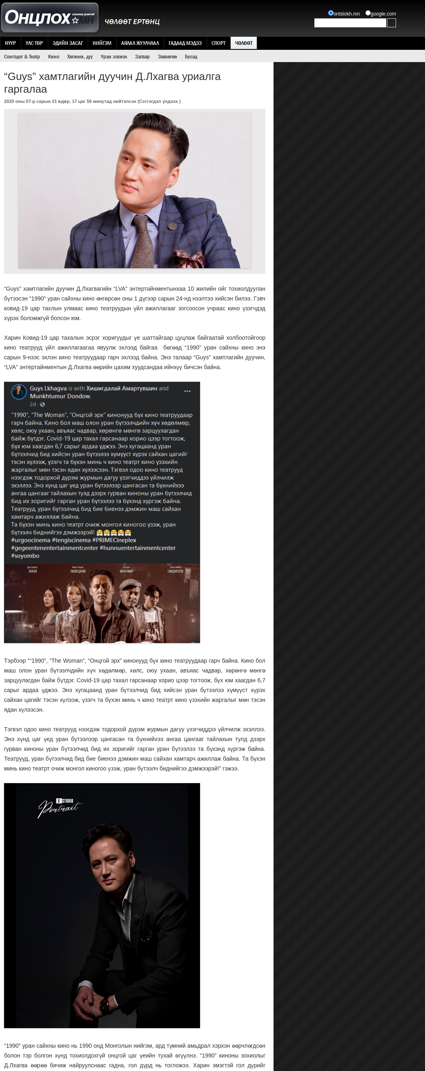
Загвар (142, 56)
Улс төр (34, 43)
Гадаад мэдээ (185, 43)
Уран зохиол (114, 56)
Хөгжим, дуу (80, 56)
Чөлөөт (243, 43)
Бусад (191, 56)
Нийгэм (102, 43)
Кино (53, 56)
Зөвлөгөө (167, 56)
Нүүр (10, 43)
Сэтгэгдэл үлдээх (158, 101)
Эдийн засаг (68, 43)
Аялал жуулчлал (140, 43)
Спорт (218, 43)
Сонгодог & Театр (22, 56)
